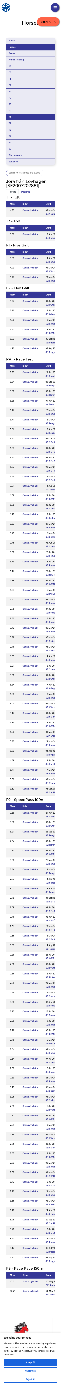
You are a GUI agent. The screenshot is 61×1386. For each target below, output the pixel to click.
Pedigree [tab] (25, 192)
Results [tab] (12, 192)
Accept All (30, 1362)
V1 (10, 142)
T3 (10, 130)
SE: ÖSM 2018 (52, 305)
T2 (10, 123)
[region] (30, 1359)
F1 (10, 79)
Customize (30, 1371)
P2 (10, 98)
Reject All (30, 1379)
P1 (10, 91)
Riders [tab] (12, 40)
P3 (10, 104)
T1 (10, 117)
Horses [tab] (12, 47)
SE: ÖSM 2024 (52, 404)
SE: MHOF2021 (52, 594)
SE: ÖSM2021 (52, 584)
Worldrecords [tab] (15, 155)
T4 (10, 136)
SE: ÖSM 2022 (52, 499)
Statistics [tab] (13, 161)
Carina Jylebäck (30, 210)
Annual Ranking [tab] (16, 59)
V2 (10, 149)
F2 (10, 85)
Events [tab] (12, 53)
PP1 (11, 110)
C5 (10, 72)
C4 (10, 66)
